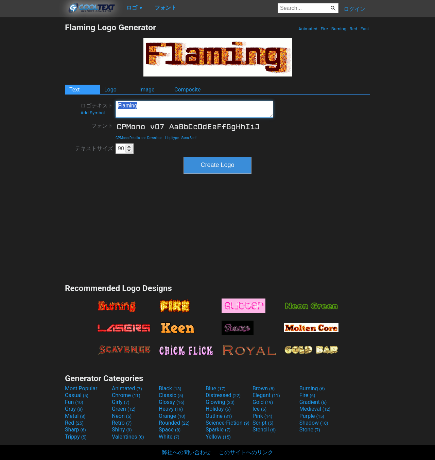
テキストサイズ (94, 148)
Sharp (75, 429)
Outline (219, 416)
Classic (171, 395)
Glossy (172, 402)
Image (147, 89)
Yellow (218, 436)
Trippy (76, 436)
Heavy (171, 409)
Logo (110, 89)
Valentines (128, 436)
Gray (74, 409)
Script (263, 423)
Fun (74, 402)
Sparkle (218, 429)
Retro (122, 423)
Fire (324, 28)
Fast (365, 28)
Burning (338, 28)
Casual (76, 395)
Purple (311, 416)
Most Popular (81, 388)
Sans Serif (188, 138)
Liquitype (171, 138)
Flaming (194, 109)
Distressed (223, 395)
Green (124, 409)
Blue (216, 388)
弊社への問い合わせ (186, 452)
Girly (120, 402)
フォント (102, 125)
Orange (172, 416)
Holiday (218, 409)
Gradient (313, 402)
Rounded (174, 423)
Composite (187, 89)
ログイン (354, 9)
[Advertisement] (32, 124)
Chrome (126, 395)
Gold (263, 402)
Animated (307, 28)
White (169, 436)
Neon (122, 416)
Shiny (122, 429)
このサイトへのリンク (246, 452)
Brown (264, 388)
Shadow (313, 423)
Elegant (266, 395)
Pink (263, 416)
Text (74, 89)
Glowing (220, 402)
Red (354, 28)
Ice (259, 409)
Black (170, 388)
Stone (309, 429)
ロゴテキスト (97, 108)
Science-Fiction (227, 423)
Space (169, 429)
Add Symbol (93, 112)
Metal (75, 416)
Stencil (264, 429)
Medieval (315, 409)
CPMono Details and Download (139, 138)
